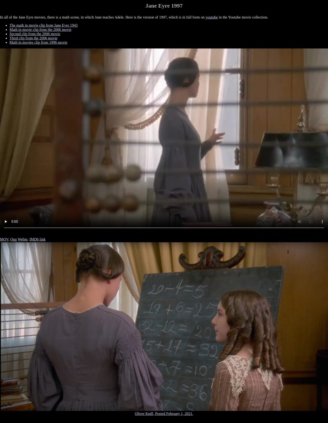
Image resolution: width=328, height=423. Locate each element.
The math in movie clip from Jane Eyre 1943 (43, 25)
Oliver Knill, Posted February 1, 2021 (163, 414)
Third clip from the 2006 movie (33, 38)
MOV (4, 239)
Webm (23, 239)
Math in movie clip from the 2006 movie (40, 30)
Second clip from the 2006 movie (34, 34)
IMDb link (37, 239)
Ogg (13, 239)
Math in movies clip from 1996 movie (38, 42)
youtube (212, 17)
